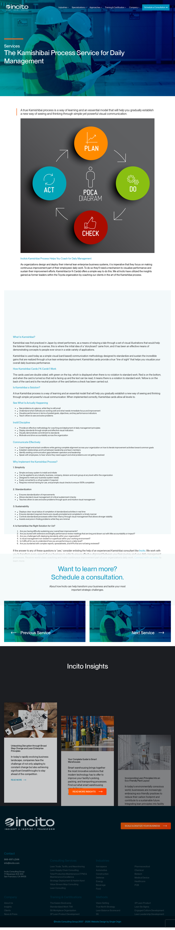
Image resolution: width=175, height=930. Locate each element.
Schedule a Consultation (154, 7)
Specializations (79, 7)
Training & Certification (115, 7)
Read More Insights (84, 794)
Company (134, 7)
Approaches (96, 7)
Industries (64, 7)
